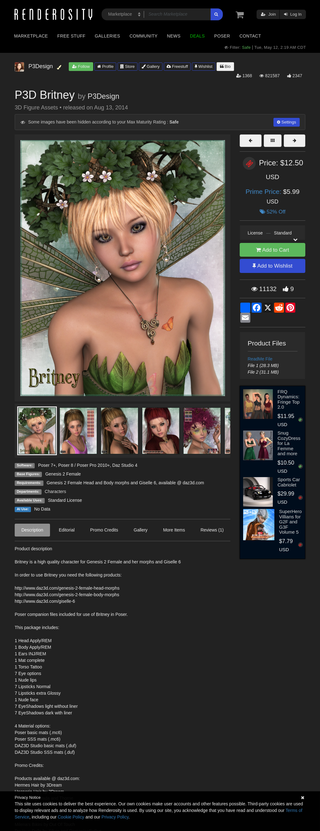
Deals (197, 35)
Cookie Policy (71, 816)
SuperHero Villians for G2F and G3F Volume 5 (290, 522)
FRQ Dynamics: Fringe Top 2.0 (289, 399)
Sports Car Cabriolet (289, 482)
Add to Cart (272, 250)
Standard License (65, 500)
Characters (55, 491)
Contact (250, 35)
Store (127, 66)
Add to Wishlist (272, 266)
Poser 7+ (47, 465)
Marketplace (31, 35)
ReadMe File (260, 358)
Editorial (67, 529)
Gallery (151, 66)
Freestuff (177, 66)
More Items (174, 529)
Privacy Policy (115, 816)
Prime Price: (264, 191)
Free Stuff (71, 35)
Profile (105, 66)
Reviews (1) (212, 529)
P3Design (103, 96)
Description (32, 529)
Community (144, 35)
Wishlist (203, 66)
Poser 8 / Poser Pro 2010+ (84, 465)
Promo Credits (104, 529)
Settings (286, 122)
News (173, 35)
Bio (225, 66)
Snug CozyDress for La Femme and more (289, 443)
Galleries (107, 35)
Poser (222, 35)
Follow (81, 66)
